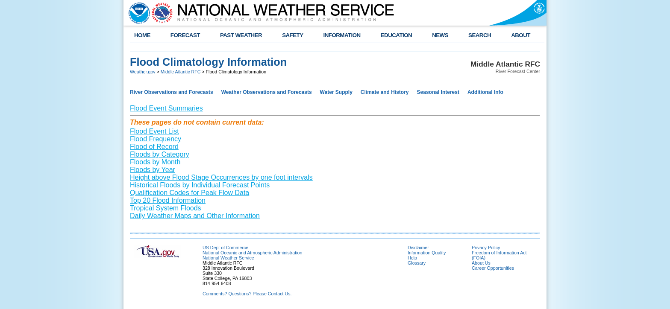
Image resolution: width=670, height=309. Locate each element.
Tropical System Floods (165, 208)
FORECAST (185, 35)
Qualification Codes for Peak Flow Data (189, 192)
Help (412, 257)
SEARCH (479, 35)
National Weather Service (228, 257)
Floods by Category (159, 154)
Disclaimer (418, 247)
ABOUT (520, 35)
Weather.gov (143, 71)
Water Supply (336, 92)
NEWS (440, 35)
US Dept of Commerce (225, 247)
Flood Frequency (155, 139)
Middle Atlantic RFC (181, 71)
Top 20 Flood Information (168, 200)
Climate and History (385, 92)
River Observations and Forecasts (171, 92)
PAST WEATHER (241, 35)
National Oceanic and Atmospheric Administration (252, 252)
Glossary (417, 262)
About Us (481, 262)
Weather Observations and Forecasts (266, 92)
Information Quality (427, 252)
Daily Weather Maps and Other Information (195, 215)
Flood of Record (154, 146)
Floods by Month (155, 162)
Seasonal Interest (438, 92)
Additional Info (485, 92)
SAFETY (292, 35)
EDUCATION (396, 35)
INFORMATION (342, 35)
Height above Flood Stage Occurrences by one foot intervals (221, 177)
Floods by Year (152, 169)
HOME (142, 35)
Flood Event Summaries (166, 108)
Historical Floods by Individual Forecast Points (200, 185)
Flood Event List (154, 131)
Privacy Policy (486, 247)
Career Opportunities (493, 268)
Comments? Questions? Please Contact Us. (247, 293)
